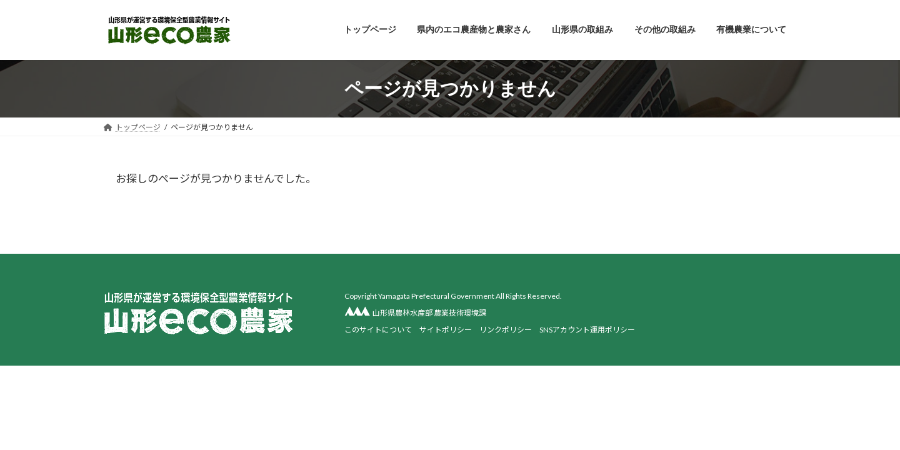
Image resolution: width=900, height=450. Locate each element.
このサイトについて (378, 329)
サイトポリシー (445, 329)
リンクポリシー (505, 329)
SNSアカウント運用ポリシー (587, 329)
